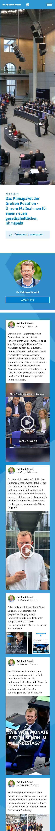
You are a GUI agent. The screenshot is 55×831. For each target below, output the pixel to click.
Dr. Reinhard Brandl (27, 292)
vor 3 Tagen (22, 326)
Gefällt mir (27, 300)
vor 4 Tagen (22, 472)
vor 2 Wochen (22, 785)
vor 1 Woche (22, 600)
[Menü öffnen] (49, 5)
